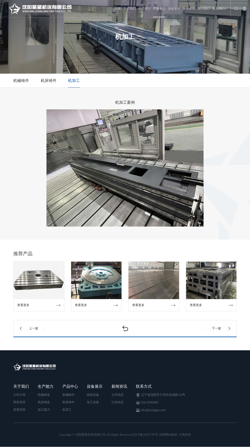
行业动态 (117, 402)
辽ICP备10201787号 (145, 435)
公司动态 (117, 394)
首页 (118, 8)
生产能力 (144, 8)
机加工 (74, 80)
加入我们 (204, 8)
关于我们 (129, 8)
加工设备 (93, 402)
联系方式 (144, 386)
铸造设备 (93, 394)
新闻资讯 (189, 8)
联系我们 (218, 8)
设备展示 (174, 8)
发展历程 (19, 409)
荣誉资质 (19, 402)
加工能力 (44, 409)
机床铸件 (49, 80)
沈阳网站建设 (168, 435)
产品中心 (159, 8)
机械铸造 (44, 394)
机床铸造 (44, 402)
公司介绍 (19, 394)
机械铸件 (21, 80)
